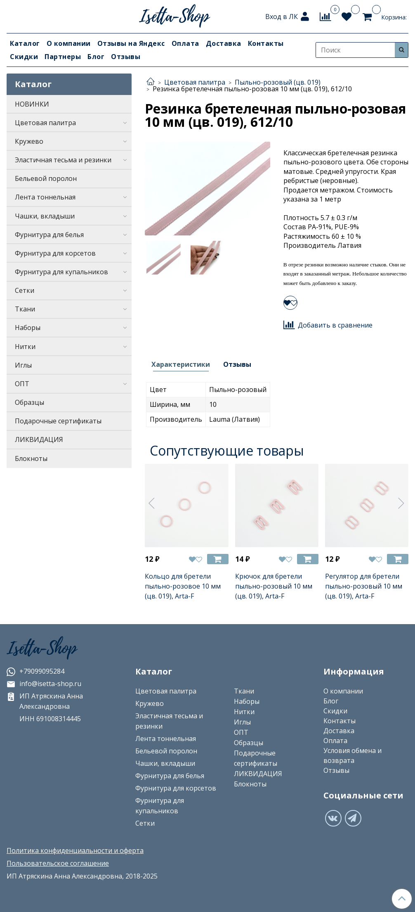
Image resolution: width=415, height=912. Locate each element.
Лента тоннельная (45, 197)
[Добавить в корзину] (218, 559)
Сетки (24, 290)
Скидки (24, 56)
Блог (95, 56)
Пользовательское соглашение (58, 863)
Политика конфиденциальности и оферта (75, 850)
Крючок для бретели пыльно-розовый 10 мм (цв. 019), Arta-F (273, 586)
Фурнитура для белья (49, 234)
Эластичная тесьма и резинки (63, 159)
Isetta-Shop (42, 648)
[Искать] (401, 50)
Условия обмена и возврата (352, 755)
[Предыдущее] (152, 503)
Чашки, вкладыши (45, 216)
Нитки (25, 346)
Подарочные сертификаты (58, 420)
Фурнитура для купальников (61, 271)
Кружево (29, 141)
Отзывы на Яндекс (131, 43)
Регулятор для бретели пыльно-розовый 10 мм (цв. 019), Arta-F (363, 586)
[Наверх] (402, 899)
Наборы (27, 327)
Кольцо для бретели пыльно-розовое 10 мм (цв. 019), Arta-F (183, 586)
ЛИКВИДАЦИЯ (39, 439)
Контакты (266, 43)
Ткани (25, 309)
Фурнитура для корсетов (55, 253)
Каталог (25, 43)
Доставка (223, 43)
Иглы (23, 365)
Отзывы (125, 56)
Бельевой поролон (46, 178)
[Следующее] (401, 503)
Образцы (29, 402)
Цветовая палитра (45, 122)
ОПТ (22, 383)
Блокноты (31, 458)
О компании (69, 43)
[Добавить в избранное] (290, 303)
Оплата (185, 43)
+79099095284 (35, 671)
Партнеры (63, 56)
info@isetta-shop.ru (44, 683)
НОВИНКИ (32, 104)
